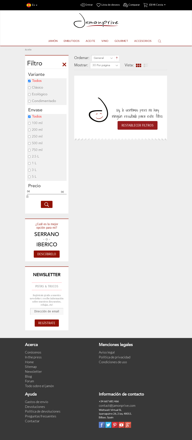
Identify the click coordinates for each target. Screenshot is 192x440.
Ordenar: (81, 58)
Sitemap (31, 367)
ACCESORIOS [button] (143, 40)
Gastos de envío (36, 402)
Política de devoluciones (42, 411)
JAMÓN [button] (53, 40)
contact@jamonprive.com (117, 405)
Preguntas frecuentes (40, 416)
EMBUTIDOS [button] (72, 40)
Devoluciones (35, 407)
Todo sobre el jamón (39, 386)
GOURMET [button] (121, 40)
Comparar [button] (131, 5)
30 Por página (101, 65)
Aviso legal (107, 352)
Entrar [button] (86, 5)
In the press (33, 357)
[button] (159, 41)
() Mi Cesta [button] (154, 5)
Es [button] (31, 5)
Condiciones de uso (113, 362)
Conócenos (33, 352)
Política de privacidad (114, 357)
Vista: (129, 65)
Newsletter (33, 371)
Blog (28, 376)
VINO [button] (104, 40)
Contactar (32, 421)
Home (29, 362)
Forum (29, 381)
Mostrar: (81, 65)
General (99, 58)
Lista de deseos (108, 5)
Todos (35, 81)
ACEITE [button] (90, 40)
